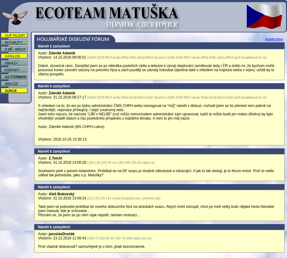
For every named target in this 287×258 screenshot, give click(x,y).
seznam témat (274, 39)
